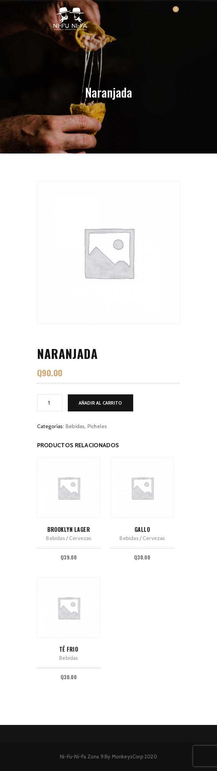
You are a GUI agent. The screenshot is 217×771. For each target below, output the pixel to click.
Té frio (68, 649)
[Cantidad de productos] (50, 402)
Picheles (97, 426)
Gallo (142, 529)
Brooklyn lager (68, 529)
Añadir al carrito (100, 403)
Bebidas (74, 426)
